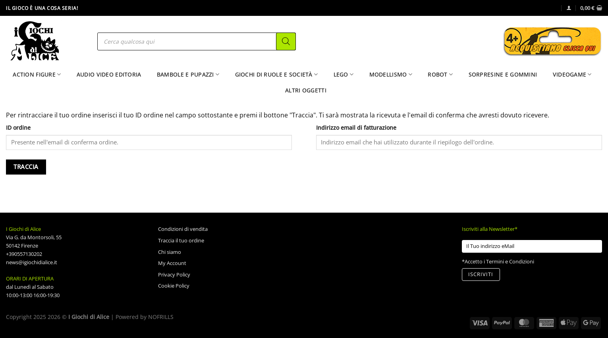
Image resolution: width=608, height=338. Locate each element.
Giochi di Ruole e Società (276, 75)
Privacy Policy (174, 274)
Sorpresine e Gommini (503, 74)
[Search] (286, 41)
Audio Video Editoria (109, 74)
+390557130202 (24, 253)
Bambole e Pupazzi (188, 75)
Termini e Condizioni (510, 261)
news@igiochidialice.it (31, 262)
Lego (344, 75)
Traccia (26, 167)
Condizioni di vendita (183, 228)
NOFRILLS (161, 317)
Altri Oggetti (305, 90)
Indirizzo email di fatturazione (356, 127)
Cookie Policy (173, 285)
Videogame (572, 75)
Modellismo (390, 75)
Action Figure (37, 75)
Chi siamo (169, 251)
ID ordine (18, 127)
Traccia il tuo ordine (181, 240)
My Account (172, 263)
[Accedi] (568, 8)
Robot (440, 75)
